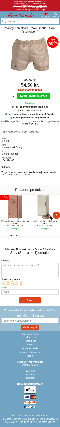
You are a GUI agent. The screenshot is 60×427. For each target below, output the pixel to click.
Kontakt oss (30, 341)
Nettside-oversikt (30, 348)
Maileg (5, 140)
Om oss (30, 344)
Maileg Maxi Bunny (11, 147)
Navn (4, 287)
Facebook (30, 374)
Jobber (30, 356)
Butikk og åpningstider (30, 352)
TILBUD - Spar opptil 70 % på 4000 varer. (30, 6)
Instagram (30, 378)
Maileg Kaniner (9, 153)
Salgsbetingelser (30, 365)
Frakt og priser (29, 337)
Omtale (5, 260)
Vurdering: (10, 279)
